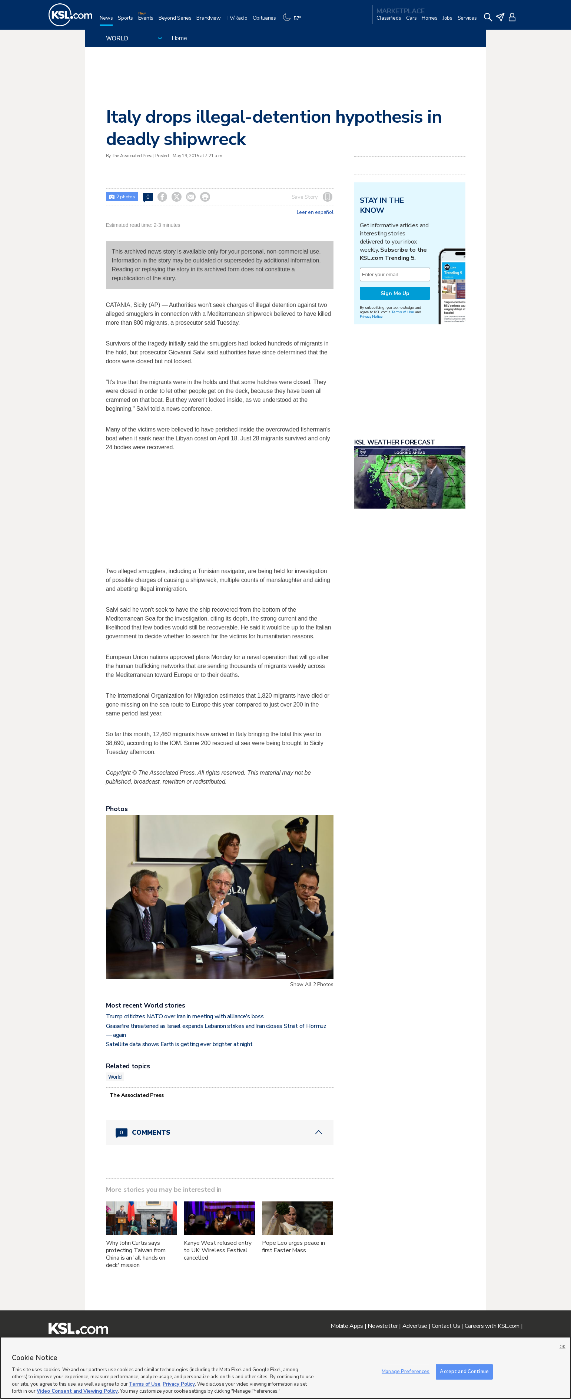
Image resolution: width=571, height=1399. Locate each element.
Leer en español (315, 212)
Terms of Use (402, 312)
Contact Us (446, 1326)
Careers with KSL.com (492, 1326)
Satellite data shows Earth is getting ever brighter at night (179, 1044)
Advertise (414, 1326)
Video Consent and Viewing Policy (77, 1391)
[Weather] (293, 21)
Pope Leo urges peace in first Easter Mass (293, 1246)
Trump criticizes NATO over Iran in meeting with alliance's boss (185, 1016)
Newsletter (383, 1326)
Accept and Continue (464, 1371)
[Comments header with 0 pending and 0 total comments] (219, 1132)
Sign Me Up (395, 293)
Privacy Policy (179, 1384)
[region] (285, 1368)
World (115, 1077)
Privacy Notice (371, 316)
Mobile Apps (347, 1326)
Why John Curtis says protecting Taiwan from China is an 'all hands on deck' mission (136, 1254)
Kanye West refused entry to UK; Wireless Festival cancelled (218, 1250)
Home (179, 38)
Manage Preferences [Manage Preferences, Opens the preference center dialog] (405, 1371)
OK (562, 1347)
